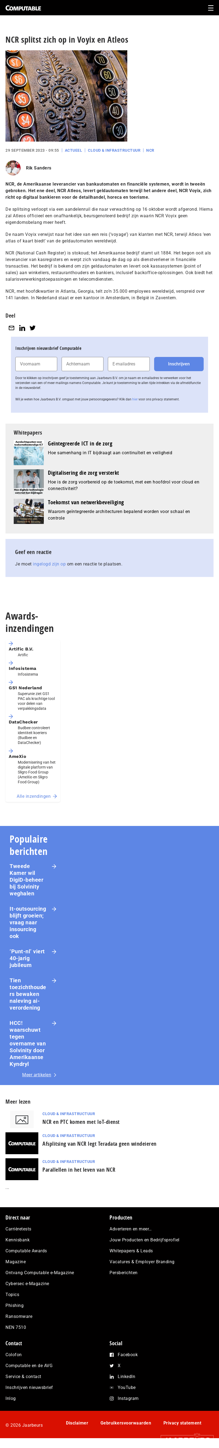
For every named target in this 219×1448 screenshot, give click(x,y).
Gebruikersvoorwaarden (125, 1423)
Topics (12, 1294)
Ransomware (18, 1316)
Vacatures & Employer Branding (142, 1261)
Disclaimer (77, 1423)
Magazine (15, 1261)
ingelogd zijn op (49, 564)
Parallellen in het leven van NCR (78, 1169)
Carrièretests (18, 1229)
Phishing (14, 1305)
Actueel (73, 150)
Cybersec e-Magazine (27, 1283)
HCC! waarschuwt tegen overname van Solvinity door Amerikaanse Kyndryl (28, 1043)
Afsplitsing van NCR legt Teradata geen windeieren (99, 1143)
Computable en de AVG (29, 1365)
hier (135, 399)
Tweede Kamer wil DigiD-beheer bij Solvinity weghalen (26, 880)
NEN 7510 (15, 1327)
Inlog (10, 1398)
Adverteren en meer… (131, 1229)
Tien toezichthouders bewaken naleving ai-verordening (28, 994)
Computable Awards (26, 1250)
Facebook (128, 1354)
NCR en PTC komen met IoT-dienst (81, 1121)
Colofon (13, 1354)
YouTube (127, 1387)
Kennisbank (17, 1239)
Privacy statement (182, 1423)
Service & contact (23, 1376)
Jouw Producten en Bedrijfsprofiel (145, 1239)
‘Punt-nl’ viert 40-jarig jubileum (27, 958)
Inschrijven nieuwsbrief (29, 1387)
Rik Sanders (38, 168)
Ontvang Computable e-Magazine (39, 1272)
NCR (150, 150)
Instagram (128, 1398)
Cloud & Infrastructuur (114, 150)
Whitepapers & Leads (131, 1250)
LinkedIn (126, 1376)
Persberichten (124, 1272)
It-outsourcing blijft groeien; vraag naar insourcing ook (28, 922)
